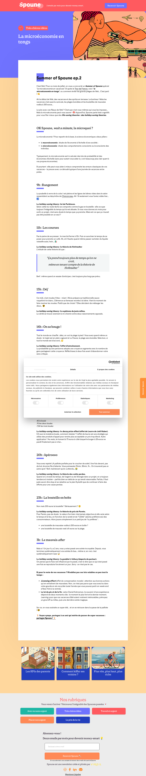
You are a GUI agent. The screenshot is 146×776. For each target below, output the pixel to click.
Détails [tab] (73, 369)
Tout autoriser (104, 412)
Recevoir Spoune (115, 5)
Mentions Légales (73, 774)
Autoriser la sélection (72, 412)
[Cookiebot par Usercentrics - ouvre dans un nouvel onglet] (110, 362)
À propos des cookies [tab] (106, 369)
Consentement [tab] (40, 369)
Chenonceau (67, 196)
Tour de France (81, 88)
